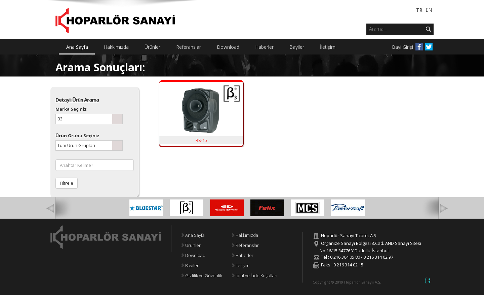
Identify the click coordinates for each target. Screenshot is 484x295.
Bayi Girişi (402, 47)
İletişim (240, 265)
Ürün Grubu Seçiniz (77, 136)
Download (193, 255)
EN (429, 10)
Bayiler (190, 265)
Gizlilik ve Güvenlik (202, 275)
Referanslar (245, 245)
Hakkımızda (245, 235)
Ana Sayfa (193, 235)
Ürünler (191, 245)
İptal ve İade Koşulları (254, 275)
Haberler (242, 255)
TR (419, 10)
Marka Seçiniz (71, 109)
